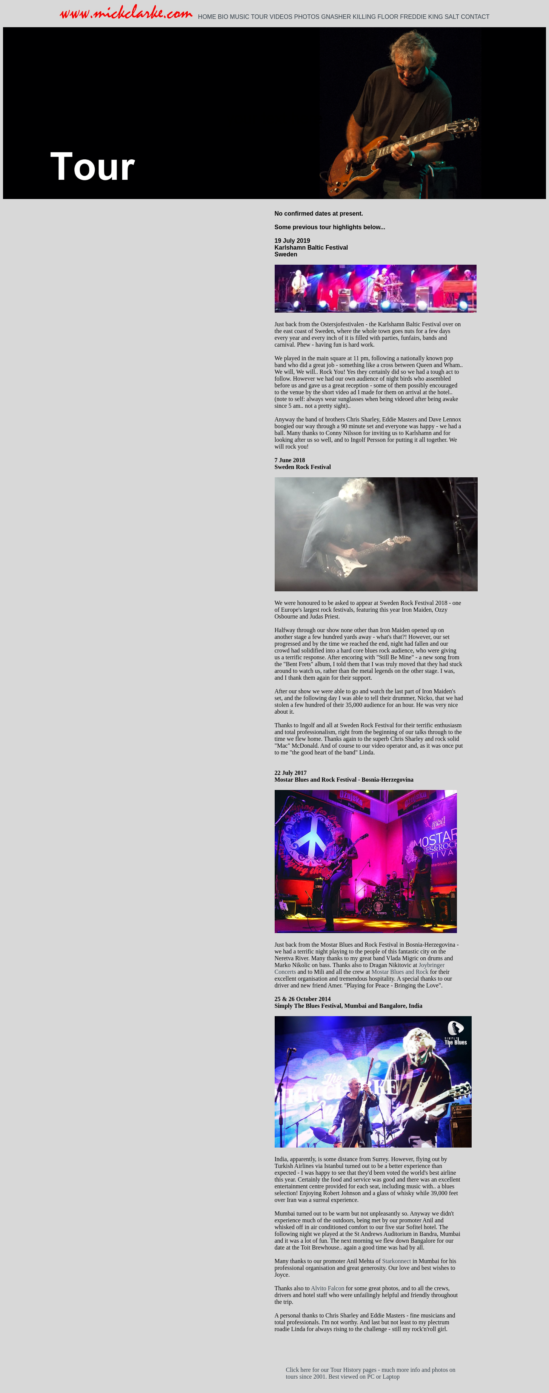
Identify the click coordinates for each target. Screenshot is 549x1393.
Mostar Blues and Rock (400, 972)
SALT (451, 17)
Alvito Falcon (327, 1288)
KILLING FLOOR (375, 17)
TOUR (259, 17)
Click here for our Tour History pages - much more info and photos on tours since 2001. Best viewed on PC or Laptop (371, 1373)
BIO (223, 17)
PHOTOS (306, 17)
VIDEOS (281, 17)
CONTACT (475, 17)
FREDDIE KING (421, 17)
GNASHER (336, 17)
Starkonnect (396, 1261)
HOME (207, 17)
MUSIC (239, 17)
